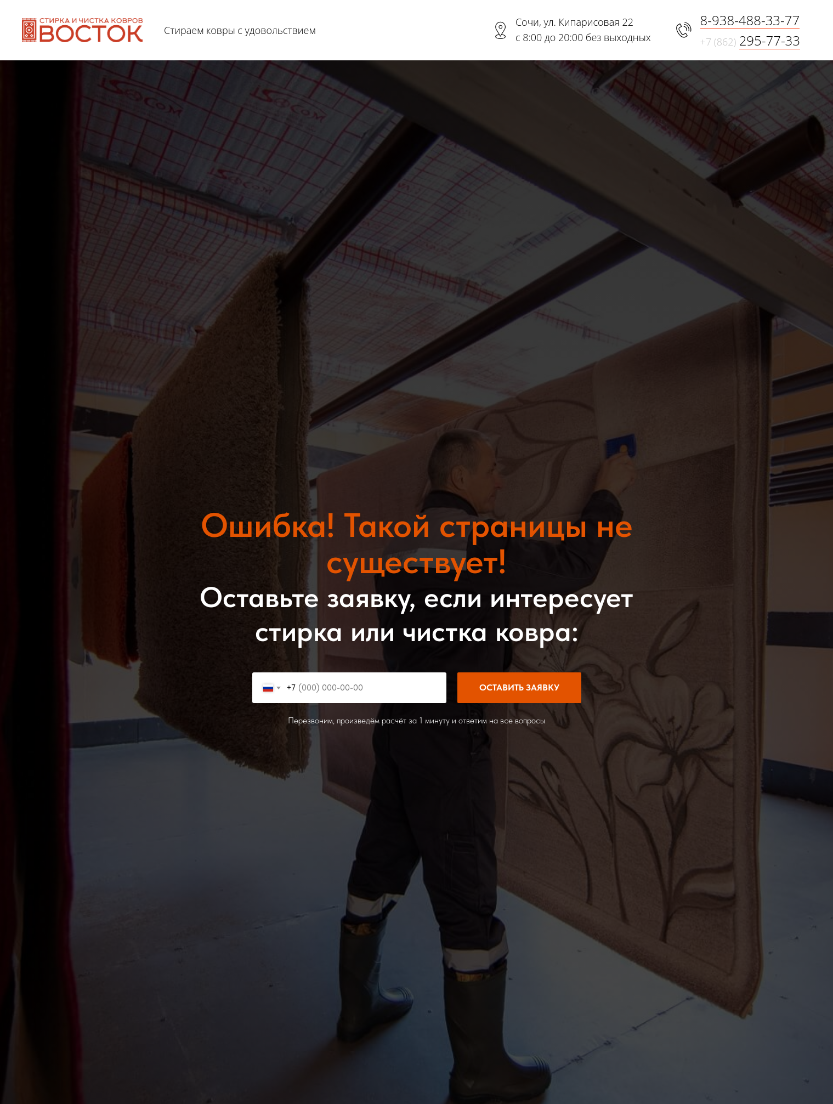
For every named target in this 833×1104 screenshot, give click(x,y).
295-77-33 (769, 40)
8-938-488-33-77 (750, 20)
